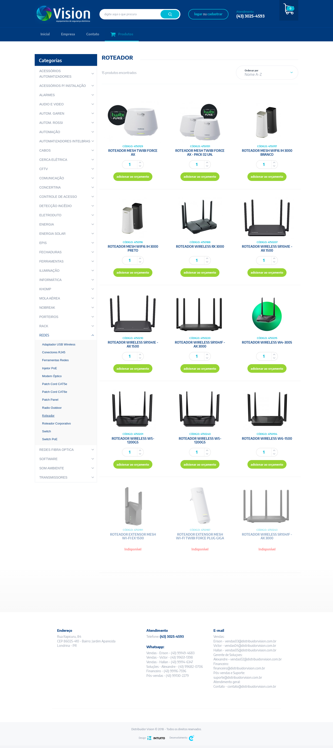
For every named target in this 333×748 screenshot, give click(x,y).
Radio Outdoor (52, 407)
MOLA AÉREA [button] (49, 298)
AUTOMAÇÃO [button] (49, 132)
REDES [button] (44, 335)
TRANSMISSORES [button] (53, 477)
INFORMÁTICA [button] (50, 280)
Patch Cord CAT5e (54, 384)
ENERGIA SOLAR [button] (52, 233)
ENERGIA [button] (46, 224)
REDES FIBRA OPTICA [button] (56, 450)
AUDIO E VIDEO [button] (51, 104)
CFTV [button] (43, 169)
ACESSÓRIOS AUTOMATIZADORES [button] (55, 73)
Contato (93, 34)
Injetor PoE (49, 368)
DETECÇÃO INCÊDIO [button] (55, 206)
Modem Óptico (52, 376)
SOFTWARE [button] (48, 459)
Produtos (122, 34)
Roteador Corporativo (56, 423)
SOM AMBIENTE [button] (51, 468)
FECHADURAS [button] (50, 252)
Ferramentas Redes (55, 360)
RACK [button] (43, 326)
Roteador (48, 415)
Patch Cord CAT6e (54, 392)
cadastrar (214, 14)
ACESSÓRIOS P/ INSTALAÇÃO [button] (62, 86)
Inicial (45, 34)
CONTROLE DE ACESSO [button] (58, 196)
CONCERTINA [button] (50, 187)
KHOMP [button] (45, 289)
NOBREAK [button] (47, 307)
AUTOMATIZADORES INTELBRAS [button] (64, 141)
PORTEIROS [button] (48, 317)
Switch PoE (49, 439)
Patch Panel (50, 399)
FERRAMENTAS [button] (51, 261)
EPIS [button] (43, 243)
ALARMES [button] (47, 95)
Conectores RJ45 (53, 352)
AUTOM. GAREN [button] (51, 113)
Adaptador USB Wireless (58, 344)
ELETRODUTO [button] (50, 215)
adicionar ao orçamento (133, 177)
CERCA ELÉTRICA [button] (53, 160)
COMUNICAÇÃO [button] (51, 178)
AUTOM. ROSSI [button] (51, 123)
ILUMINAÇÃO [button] (49, 270)
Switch (46, 431)
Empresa (68, 34)
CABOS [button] (45, 150)
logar (198, 14)
